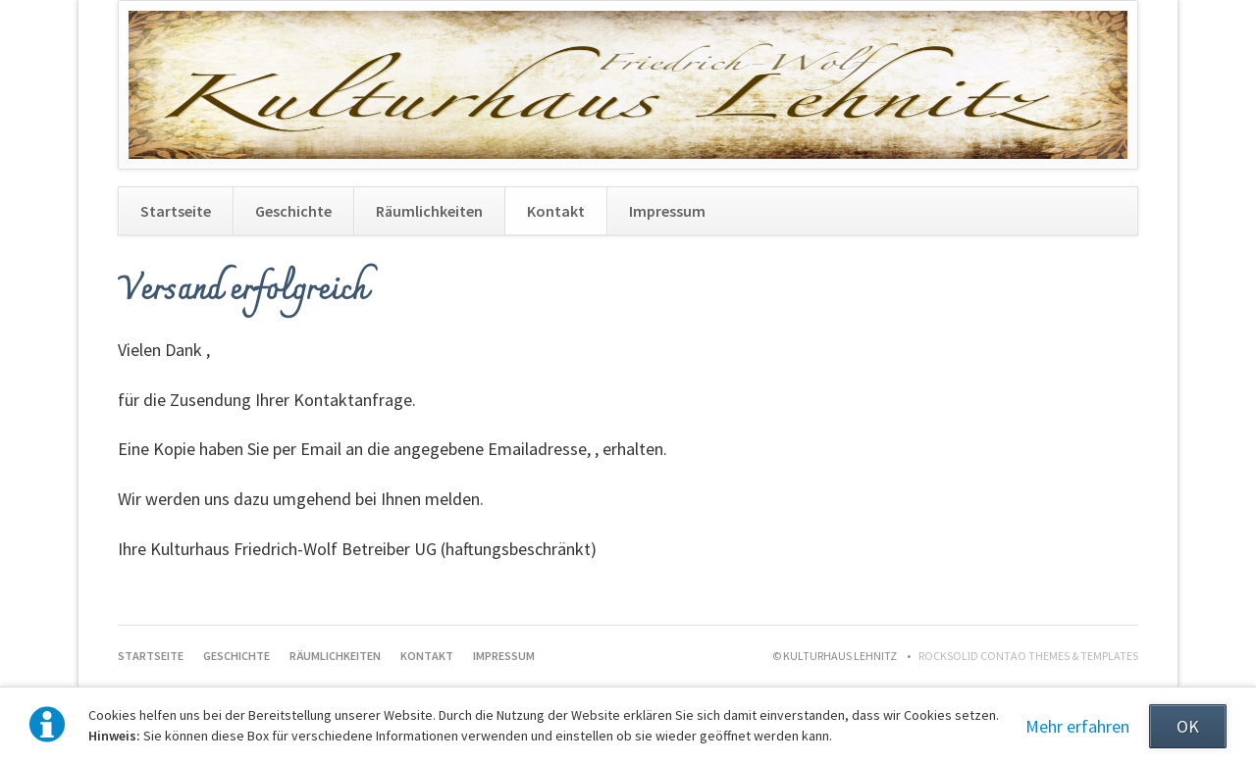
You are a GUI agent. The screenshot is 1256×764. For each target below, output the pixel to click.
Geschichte (293, 211)
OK (1188, 726)
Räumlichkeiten (429, 211)
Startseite (175, 211)
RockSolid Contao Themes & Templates (1028, 655)
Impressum (667, 211)
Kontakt (556, 211)
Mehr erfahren (1077, 726)
